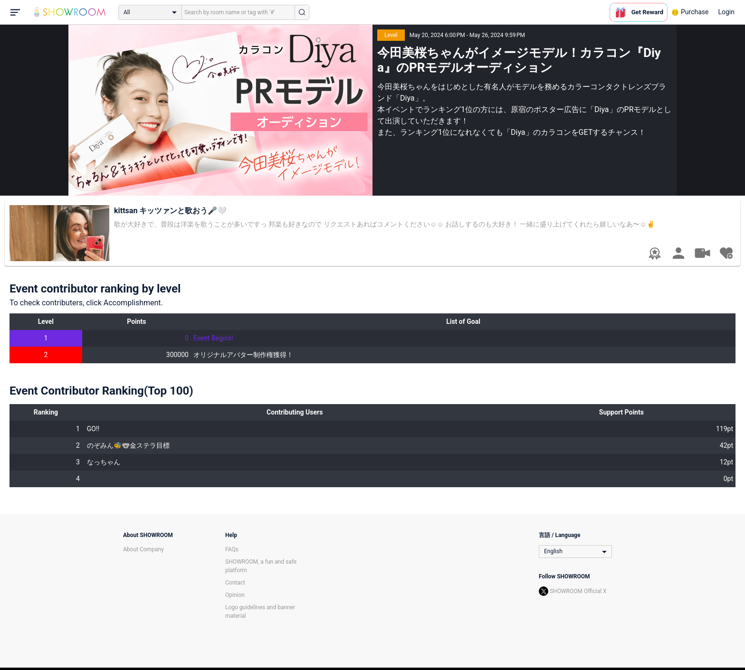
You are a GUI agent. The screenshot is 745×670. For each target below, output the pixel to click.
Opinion (235, 595)
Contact (235, 582)
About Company (143, 549)
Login (726, 12)
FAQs (232, 549)
